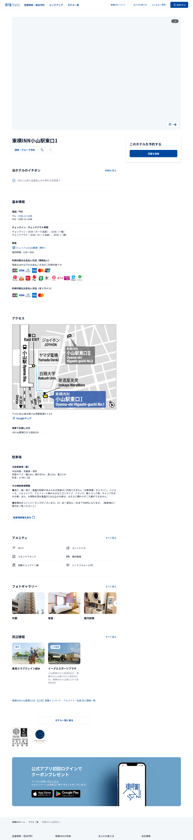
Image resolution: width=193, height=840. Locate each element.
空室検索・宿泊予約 (34, 4)
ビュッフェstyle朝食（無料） (29, 202)
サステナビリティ (150, 804)
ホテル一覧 (73, 4)
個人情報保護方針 (63, 835)
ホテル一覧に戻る (64, 675)
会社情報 (145, 793)
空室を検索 (153, 137)
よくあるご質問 (159, 4)
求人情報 (145, 798)
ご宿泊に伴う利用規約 (141, 835)
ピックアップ (56, 4)
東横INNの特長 (63, 793)
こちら (55, 736)
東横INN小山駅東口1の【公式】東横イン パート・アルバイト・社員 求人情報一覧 (53, 655)
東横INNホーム (18, 779)
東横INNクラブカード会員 (68, 804)
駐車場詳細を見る (24, 472)
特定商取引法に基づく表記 (83, 835)
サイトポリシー (101, 835)
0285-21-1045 (51, 104)
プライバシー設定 (48, 835)
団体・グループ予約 (25, 104)
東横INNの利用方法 (65, 809)
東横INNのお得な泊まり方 (68, 798)
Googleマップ (21, 373)
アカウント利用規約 (159, 835)
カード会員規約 (175, 835)
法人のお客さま (140, 4)
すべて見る (110, 492)
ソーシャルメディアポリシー (120, 835)
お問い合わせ (105, 804)
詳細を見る (110, 125)
